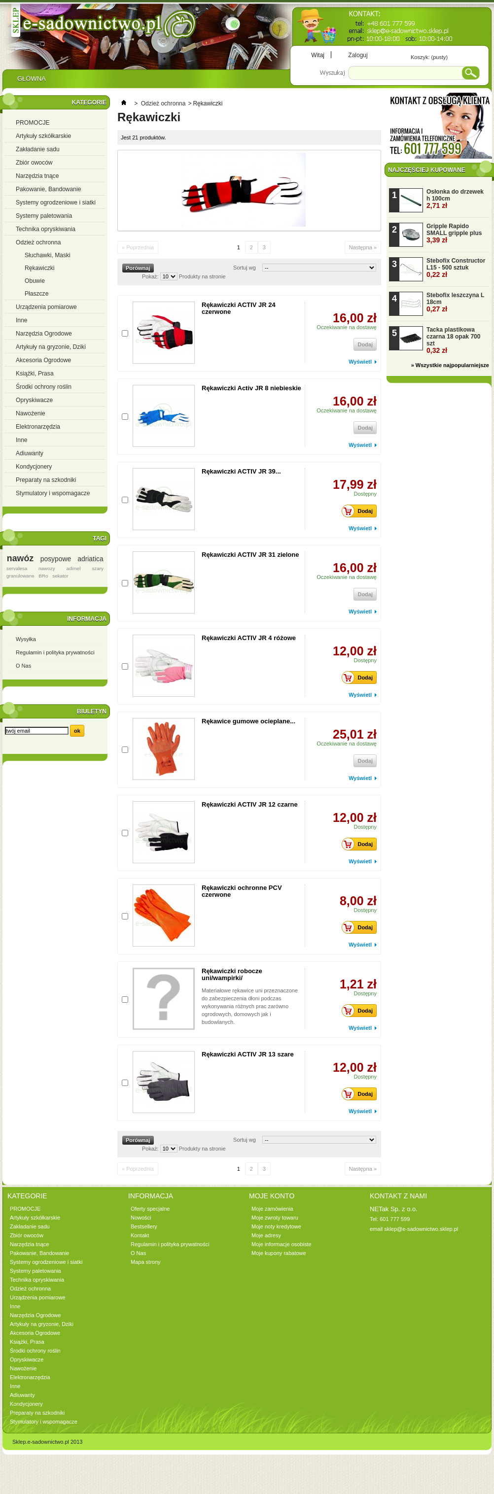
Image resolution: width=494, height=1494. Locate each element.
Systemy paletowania (44, 215)
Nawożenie (30, 413)
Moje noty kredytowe (276, 1226)
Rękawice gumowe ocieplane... (248, 721)
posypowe (55, 559)
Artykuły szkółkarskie (43, 136)
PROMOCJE (33, 122)
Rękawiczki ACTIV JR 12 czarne (250, 804)
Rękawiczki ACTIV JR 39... (241, 471)
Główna (31, 81)
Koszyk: (429, 57)
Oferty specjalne (150, 1209)
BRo (43, 575)
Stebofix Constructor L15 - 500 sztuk (455, 267)
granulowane (20, 575)
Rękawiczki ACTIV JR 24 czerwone (239, 308)
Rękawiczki (39, 268)
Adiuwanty (29, 453)
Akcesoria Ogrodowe (43, 360)
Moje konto (271, 1196)
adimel (73, 568)
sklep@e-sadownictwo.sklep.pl (421, 1229)
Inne (22, 320)
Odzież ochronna (38, 242)
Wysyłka (26, 639)
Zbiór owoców (34, 162)
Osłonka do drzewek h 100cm (455, 198)
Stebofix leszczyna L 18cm (455, 302)
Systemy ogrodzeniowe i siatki (56, 202)
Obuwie (35, 280)
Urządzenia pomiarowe (46, 307)
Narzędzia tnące (37, 175)
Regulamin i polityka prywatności (55, 652)
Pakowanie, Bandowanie (48, 189)
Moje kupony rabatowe (278, 1253)
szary (98, 568)
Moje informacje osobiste (281, 1244)
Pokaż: (150, 276)
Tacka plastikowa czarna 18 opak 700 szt (453, 340)
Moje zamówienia (272, 1209)
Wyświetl (360, 362)
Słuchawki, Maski (48, 255)
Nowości (141, 1218)
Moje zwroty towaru (274, 1218)
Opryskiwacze (34, 400)
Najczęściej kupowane (426, 170)
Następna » (363, 247)
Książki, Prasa (35, 373)
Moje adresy (266, 1235)
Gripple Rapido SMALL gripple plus (454, 233)
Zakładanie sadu (38, 149)
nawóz (20, 558)
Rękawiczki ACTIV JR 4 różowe (249, 638)
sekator (60, 575)
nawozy (46, 568)
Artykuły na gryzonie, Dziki (51, 346)
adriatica (90, 559)
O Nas (23, 666)
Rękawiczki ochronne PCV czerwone (242, 891)
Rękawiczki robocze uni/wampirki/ (232, 974)
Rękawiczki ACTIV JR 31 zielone (250, 554)
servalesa (16, 568)
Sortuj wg (244, 268)
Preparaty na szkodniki (46, 479)
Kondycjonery (34, 466)
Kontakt (140, 1235)
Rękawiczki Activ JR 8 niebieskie (251, 388)
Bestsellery (144, 1226)
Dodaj (360, 511)
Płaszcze (36, 293)
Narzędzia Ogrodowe (44, 333)
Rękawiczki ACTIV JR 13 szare (248, 1054)
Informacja (86, 618)
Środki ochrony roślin (43, 386)
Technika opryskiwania (45, 229)
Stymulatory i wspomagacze (53, 493)
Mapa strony (146, 1262)
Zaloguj (357, 55)
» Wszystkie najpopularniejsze (450, 365)
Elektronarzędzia (38, 426)
